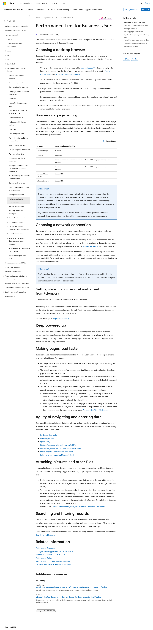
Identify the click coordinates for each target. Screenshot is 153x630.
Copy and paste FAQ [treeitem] (16, 133)
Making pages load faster (133, 32)
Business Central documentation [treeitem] (16, 26)
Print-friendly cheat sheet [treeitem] (18, 83)
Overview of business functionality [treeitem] (14, 45)
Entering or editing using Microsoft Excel (57, 455)
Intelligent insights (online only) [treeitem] (18, 257)
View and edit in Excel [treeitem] (16, 154)
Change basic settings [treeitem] (17, 183)
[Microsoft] (4, 3)
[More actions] (115, 18)
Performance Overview (45, 548)
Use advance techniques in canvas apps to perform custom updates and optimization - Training (71, 587)
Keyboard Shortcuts (48, 435)
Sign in (147, 3)
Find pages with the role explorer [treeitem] (17, 123)
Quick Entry (45, 441)
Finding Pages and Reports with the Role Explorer (60, 448)
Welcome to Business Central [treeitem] (15, 30)
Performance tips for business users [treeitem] (16, 200)
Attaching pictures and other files (136, 40)
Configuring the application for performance (54, 551)
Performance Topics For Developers (50, 554)
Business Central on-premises (68, 74)
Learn (38, 18)
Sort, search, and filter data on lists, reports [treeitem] (18, 111)
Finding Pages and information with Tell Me (58, 445)
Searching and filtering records (135, 43)
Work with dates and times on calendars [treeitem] (18, 139)
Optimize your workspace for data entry (56, 451)
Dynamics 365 (49, 18)
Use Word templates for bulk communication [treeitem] (19, 177)
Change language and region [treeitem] (19, 149)
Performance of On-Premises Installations (53, 561)
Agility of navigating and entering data (136, 36)
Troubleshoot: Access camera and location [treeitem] (19, 249)
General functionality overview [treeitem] (16, 77)
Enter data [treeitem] (12, 129)
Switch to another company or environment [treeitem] (19, 188)
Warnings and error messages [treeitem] (16, 212)
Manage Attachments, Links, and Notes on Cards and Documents (78, 506)
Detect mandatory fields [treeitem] (17, 145)
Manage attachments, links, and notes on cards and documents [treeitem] (19, 168)
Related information (131, 46)
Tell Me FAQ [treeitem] (13, 99)
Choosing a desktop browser (134, 22)
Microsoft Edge (87, 67)
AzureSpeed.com (90, 246)
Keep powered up (130, 28)
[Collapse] (29, 16)
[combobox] (16, 21)
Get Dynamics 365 (132, 9)
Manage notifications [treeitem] (16, 194)
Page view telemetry (61, 318)
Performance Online (44, 558)
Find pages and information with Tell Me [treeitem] (19, 93)
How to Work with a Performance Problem (53, 564)
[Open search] (141, 3)
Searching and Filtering (45, 535)
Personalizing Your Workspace (95, 410)
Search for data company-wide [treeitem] (18, 104)
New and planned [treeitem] (11, 35)
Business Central (65, 18)
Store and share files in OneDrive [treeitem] (17, 159)
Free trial (145, 9)
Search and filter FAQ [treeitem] (16, 117)
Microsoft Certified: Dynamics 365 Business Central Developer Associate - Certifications (68, 597)
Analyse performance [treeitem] (16, 206)
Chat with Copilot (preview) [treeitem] (18, 87)
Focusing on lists (47, 438)
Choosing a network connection (136, 25)
